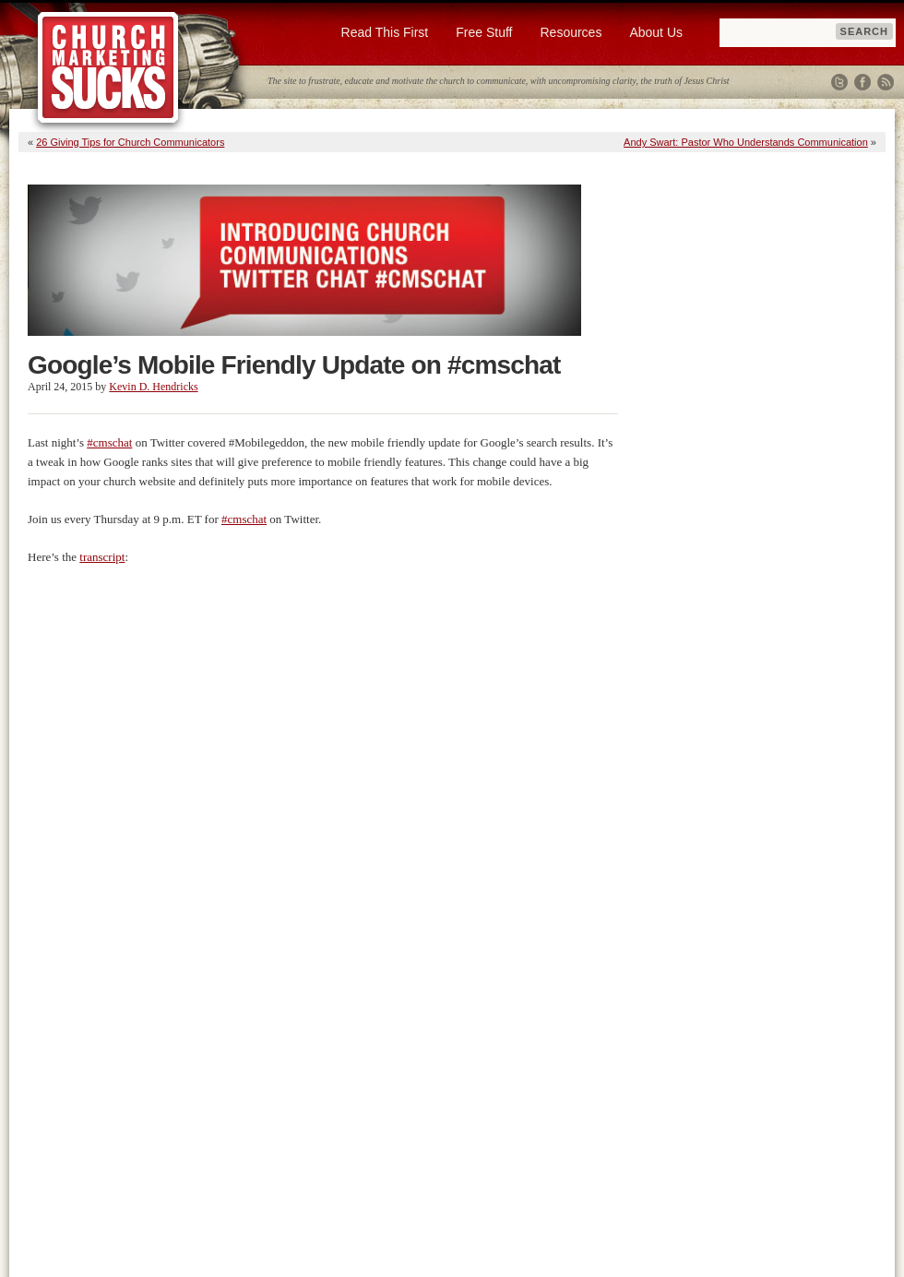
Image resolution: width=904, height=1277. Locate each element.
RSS (885, 82)
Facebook (862, 82)
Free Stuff (484, 32)
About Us (656, 32)
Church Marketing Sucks (108, 68)
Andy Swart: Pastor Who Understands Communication (746, 142)
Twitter (839, 82)
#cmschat (109, 442)
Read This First (385, 32)
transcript (102, 557)
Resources (570, 32)
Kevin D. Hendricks (153, 386)
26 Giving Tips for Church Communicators (130, 142)
